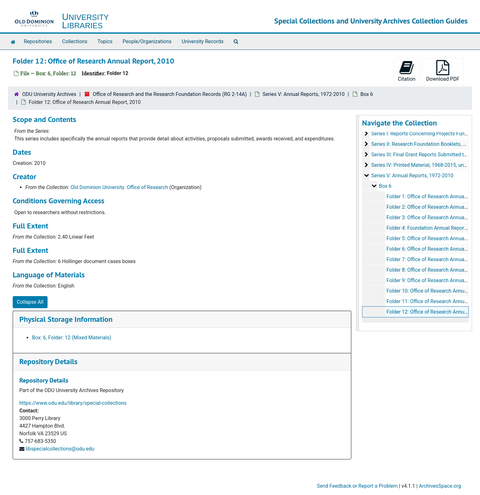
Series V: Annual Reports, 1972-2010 (304, 94)
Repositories (38, 41)
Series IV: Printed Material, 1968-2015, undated (424, 165)
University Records (203, 41)
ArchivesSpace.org (440, 486)
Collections (75, 41)
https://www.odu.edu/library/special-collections (72, 403)
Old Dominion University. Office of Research (119, 187)
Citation (406, 71)
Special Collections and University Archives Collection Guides (371, 21)
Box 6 (366, 94)
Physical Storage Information (66, 319)
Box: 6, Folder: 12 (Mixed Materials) (71, 338)
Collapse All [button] (30, 302)
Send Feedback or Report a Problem (357, 486)
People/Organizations (147, 41)
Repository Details (48, 361)
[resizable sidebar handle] (357, 223)
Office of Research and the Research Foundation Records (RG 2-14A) (170, 94)
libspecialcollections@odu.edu (60, 449)
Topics (104, 41)
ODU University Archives (49, 94)
